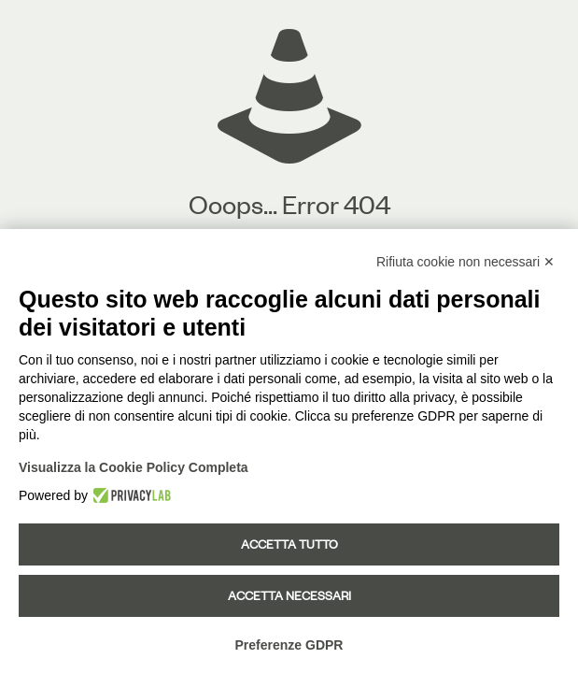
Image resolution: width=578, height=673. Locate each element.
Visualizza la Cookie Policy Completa (133, 467)
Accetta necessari (289, 595)
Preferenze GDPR (289, 644)
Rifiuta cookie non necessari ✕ (465, 261)
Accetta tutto (289, 544)
